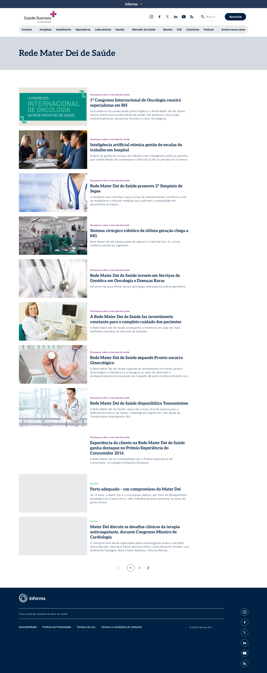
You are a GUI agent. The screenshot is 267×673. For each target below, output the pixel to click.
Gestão (120, 29)
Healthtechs (63, 29)
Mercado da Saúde (143, 29)
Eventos (27, 29)
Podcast (209, 29)
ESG (179, 29)
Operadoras (83, 29)
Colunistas (192, 29)
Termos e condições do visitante (121, 627)
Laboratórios (103, 29)
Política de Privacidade (57, 627)
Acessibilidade (28, 627)
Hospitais (46, 29)
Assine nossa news (233, 29)
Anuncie (235, 17)
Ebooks (167, 29)
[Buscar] (203, 17)
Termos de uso (86, 627)
